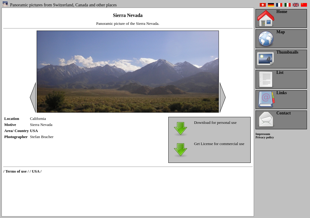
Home (281, 11)
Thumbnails (287, 52)
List (279, 72)
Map (280, 32)
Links (281, 93)
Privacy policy (265, 137)
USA (34, 130)
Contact (283, 113)
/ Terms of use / (16, 171)
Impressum (263, 134)
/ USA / (35, 171)
